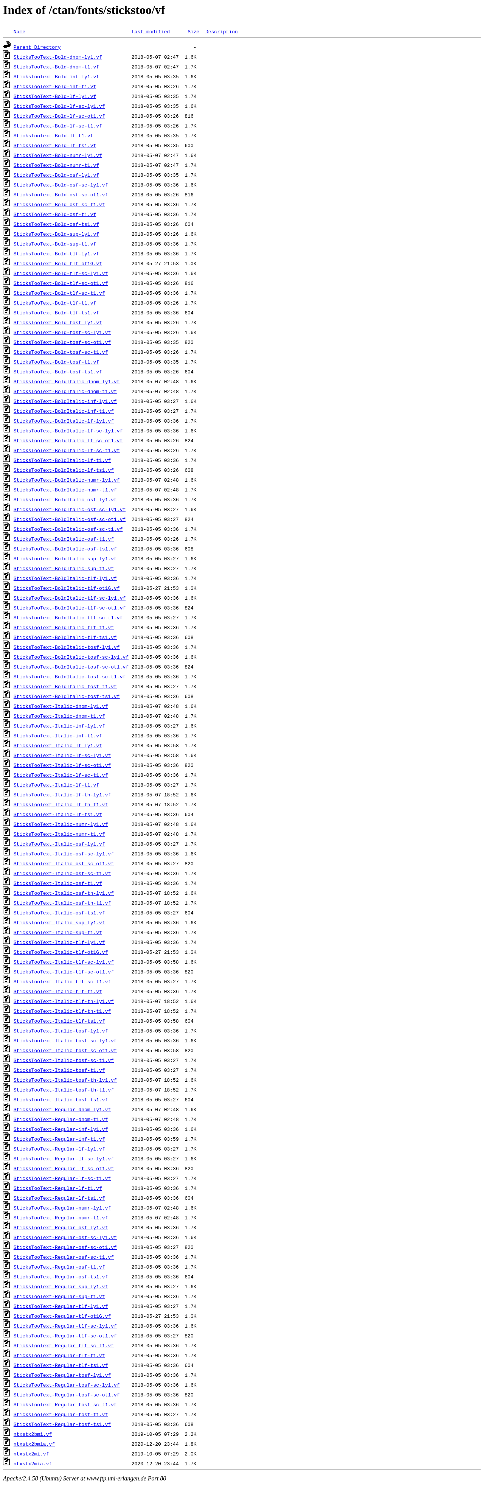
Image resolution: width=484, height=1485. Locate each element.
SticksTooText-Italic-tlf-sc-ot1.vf (64, 971)
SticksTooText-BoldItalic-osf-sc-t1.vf (68, 529)
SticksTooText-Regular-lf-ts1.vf (59, 1197)
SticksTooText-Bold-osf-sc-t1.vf (59, 204)
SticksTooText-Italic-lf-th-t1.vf (61, 804)
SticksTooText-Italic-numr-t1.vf (59, 833)
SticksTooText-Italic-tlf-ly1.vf (59, 942)
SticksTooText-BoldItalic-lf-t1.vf (62, 460)
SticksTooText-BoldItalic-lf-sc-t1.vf (67, 450)
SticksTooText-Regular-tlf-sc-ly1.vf (65, 1325)
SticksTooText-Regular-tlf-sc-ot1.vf (65, 1335)
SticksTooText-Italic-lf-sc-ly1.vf (62, 755)
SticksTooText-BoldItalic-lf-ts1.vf (64, 469)
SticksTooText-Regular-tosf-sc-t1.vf (65, 1404)
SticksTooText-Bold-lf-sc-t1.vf (58, 125)
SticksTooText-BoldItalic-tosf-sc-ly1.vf (71, 656)
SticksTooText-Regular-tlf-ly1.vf (61, 1306)
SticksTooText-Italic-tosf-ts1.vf (61, 1099)
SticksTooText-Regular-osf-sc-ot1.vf (65, 1247)
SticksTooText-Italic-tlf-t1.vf (58, 991)
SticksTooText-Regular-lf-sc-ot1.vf (64, 1168)
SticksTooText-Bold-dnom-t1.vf (56, 66)
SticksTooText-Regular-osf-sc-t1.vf (64, 1256)
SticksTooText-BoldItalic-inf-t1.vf (64, 410)
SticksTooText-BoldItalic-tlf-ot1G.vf (67, 588)
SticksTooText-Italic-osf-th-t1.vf (62, 902)
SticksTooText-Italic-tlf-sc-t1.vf (62, 981)
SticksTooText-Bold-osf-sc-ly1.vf (61, 184)
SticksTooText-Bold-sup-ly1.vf (56, 233)
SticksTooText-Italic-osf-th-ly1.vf (64, 892)
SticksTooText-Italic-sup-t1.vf (58, 932)
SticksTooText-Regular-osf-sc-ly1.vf (65, 1237)
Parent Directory (37, 47)
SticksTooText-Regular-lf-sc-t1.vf (62, 1178)
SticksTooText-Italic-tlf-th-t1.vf (62, 1011)
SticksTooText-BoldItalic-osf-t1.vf (64, 538)
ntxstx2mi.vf (31, 1453)
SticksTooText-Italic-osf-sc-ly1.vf (64, 853)
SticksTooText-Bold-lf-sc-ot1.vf (59, 115)
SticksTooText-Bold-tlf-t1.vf (55, 302)
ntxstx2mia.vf (33, 1463)
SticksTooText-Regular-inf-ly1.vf (61, 1129)
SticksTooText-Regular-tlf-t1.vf (59, 1355)
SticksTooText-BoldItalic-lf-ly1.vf (64, 420)
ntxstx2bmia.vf (34, 1443)
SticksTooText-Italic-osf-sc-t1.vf (62, 873)
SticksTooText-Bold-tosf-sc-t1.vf (61, 351)
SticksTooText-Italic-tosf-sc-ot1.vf (65, 1050)
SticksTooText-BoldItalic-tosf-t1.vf (65, 686)
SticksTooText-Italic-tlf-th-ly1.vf (64, 1001)
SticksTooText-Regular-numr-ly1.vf (62, 1207)
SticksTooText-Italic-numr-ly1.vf (61, 824)
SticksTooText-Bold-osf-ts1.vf (56, 224)
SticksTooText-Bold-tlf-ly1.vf (56, 253)
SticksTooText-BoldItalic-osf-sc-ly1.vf (70, 509)
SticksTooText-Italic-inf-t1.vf (58, 735)
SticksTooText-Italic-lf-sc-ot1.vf (62, 765)
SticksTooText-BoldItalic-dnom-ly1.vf (67, 381)
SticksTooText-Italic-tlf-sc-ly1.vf (64, 961)
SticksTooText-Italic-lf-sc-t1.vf (61, 774)
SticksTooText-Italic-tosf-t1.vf (59, 1070)
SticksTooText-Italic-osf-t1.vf (58, 883)
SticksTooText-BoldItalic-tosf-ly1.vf (67, 647)
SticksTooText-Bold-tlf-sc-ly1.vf (61, 273)
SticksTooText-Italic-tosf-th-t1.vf (64, 1089)
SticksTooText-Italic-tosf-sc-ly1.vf (65, 1040)
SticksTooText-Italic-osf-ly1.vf (59, 843)
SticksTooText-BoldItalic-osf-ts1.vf (65, 548)
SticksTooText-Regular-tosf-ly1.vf (62, 1374)
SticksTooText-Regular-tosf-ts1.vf (62, 1424)
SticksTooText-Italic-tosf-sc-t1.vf (64, 1060)
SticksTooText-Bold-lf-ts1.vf (55, 145)
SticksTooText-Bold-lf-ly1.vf (55, 96)
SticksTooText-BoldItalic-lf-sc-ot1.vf (68, 440)
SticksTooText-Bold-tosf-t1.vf (56, 361)
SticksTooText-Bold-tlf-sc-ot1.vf (61, 283)
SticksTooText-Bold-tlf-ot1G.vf (58, 263)
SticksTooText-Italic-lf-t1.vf (56, 784)
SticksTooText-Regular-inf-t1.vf (59, 1138)
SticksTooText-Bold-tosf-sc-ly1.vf (62, 332)
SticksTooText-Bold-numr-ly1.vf (58, 155)
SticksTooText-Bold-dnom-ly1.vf (58, 56)
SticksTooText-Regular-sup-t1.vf (59, 1296)
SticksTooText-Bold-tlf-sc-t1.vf (59, 292)
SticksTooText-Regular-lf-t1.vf (58, 1188)
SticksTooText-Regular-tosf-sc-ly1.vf (67, 1384)
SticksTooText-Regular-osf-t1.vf (59, 1266)
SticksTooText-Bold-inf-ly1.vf (56, 76)
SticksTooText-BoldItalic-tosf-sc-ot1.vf (71, 666)
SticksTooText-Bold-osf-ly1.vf (56, 174)
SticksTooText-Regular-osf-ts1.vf (61, 1276)
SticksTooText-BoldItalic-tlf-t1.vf (64, 627)
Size (193, 31)
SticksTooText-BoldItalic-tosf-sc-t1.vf (70, 676)
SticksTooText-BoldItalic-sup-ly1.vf (65, 558)
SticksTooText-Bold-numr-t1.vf (56, 165)
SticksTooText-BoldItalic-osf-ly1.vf (65, 499)
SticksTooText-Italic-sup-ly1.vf (59, 922)
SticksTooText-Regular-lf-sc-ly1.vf (64, 1158)
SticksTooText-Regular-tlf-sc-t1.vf (64, 1345)
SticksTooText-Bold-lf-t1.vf (53, 135)
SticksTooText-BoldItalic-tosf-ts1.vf (67, 696)
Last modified (151, 31)
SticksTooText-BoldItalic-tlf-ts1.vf (65, 637)
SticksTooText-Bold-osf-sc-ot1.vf (61, 194)
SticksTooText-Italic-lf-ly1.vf (58, 745)
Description (221, 31)
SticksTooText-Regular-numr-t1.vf (61, 1217)
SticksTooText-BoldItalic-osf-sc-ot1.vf (70, 519)
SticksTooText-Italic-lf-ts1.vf (58, 814)
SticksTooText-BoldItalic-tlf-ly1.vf (65, 578)
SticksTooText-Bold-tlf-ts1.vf (56, 312)
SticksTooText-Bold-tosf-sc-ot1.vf (62, 342)
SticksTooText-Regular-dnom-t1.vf (61, 1119)
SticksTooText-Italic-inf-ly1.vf (59, 725)
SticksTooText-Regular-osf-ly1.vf (61, 1227)
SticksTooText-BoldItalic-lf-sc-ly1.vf (68, 430)
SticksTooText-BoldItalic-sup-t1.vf (64, 568)
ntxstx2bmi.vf (33, 1434)
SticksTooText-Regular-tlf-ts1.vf (61, 1365)
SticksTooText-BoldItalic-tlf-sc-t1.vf (68, 617)
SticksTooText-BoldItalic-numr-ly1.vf (67, 479)
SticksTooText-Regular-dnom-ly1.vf (62, 1109)
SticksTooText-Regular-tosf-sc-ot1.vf (67, 1394)
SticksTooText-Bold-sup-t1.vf (55, 243)
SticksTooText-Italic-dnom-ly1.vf (61, 706)
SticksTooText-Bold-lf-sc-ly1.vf (59, 106)
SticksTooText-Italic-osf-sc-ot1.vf (64, 863)
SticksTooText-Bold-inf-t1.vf (55, 86)
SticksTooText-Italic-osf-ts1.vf (59, 912)
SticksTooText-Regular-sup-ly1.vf (61, 1286)
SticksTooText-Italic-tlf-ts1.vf (59, 1020)
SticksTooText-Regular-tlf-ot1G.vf (62, 1315)
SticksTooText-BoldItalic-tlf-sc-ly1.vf (70, 597)
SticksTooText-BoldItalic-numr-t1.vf (65, 489)
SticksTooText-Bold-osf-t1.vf (55, 214)
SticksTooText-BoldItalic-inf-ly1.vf (65, 401)
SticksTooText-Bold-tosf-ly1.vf (58, 322)
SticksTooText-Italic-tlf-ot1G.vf (61, 952)
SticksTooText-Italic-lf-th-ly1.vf (62, 794)
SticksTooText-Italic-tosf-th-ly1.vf (65, 1079)
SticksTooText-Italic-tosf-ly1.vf (61, 1030)
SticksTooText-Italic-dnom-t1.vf (59, 715)
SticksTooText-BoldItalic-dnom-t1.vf (65, 391)
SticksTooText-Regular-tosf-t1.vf (61, 1414)
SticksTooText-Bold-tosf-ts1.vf (58, 371)
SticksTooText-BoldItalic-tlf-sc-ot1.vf (70, 607)
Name (19, 31)
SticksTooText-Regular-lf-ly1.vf (59, 1148)
